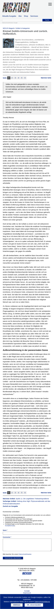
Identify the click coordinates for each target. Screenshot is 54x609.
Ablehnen (16, 605)
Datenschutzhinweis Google (9, 22)
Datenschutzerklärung (42, 602)
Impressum (27, 593)
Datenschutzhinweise (25, 554)
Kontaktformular (10, 526)
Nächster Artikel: (26, 499)
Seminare (34, 16)
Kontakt (27, 591)
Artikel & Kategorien (23, 28)
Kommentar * (7, 537)
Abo (20, 16)
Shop (26, 16)
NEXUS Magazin (9, 28)
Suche (47, 20)
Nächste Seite (46, 78)
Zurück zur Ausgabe (10, 506)
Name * (5, 530)
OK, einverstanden (34, 605)
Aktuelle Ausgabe (9, 16)
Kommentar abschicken (13, 558)
